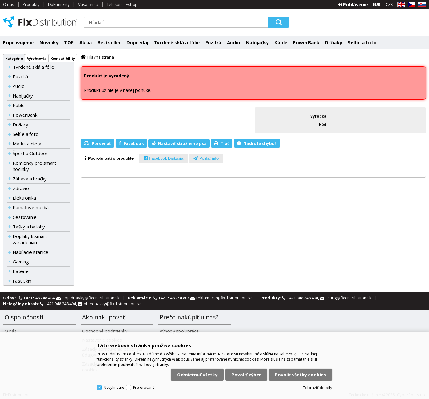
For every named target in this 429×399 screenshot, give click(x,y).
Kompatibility (63, 58)
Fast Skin (22, 281)
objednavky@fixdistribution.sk (91, 298)
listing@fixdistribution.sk (349, 298)
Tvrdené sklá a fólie (177, 42)
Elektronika (24, 198)
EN (400, 4)
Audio (233, 42)
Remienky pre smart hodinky (34, 166)
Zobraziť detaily (317, 387)
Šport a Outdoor (30, 153)
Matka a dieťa (27, 144)
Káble (280, 42)
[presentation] (109, 158)
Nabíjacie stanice (30, 252)
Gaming (21, 261)
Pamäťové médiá (31, 207)
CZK (389, 4)
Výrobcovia (36, 58)
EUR (376, 4)
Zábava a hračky (30, 179)
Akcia (85, 42)
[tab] (109, 158)
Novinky (49, 42)
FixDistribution (40, 22)
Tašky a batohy (29, 226)
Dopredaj (137, 42)
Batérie (21, 271)
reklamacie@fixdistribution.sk (224, 298)
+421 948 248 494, (40, 298)
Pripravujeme (18, 42)
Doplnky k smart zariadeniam (30, 239)
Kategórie (14, 58)
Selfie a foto (362, 42)
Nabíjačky (257, 42)
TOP (69, 42)
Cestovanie (25, 217)
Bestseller (109, 42)
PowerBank (306, 42)
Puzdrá (213, 42)
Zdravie (21, 188)
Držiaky (333, 42)
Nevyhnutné (114, 387)
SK (420, 4)
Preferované (144, 387)
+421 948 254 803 (174, 298)
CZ (410, 4)
